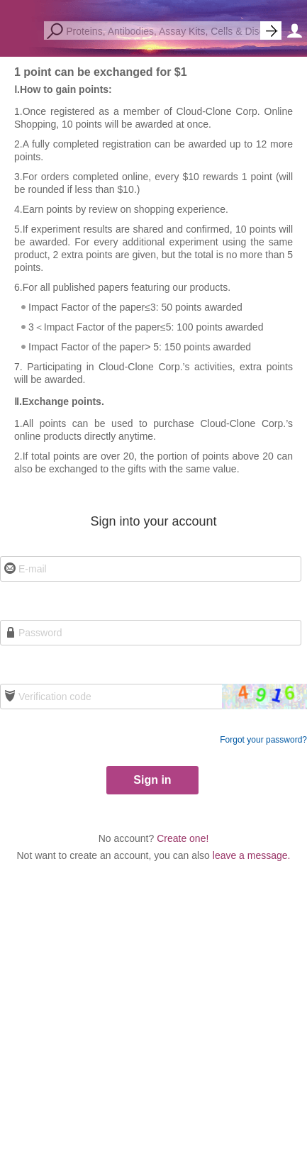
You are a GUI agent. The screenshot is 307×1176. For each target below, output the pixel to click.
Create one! (182, 838)
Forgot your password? (263, 740)
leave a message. (252, 855)
